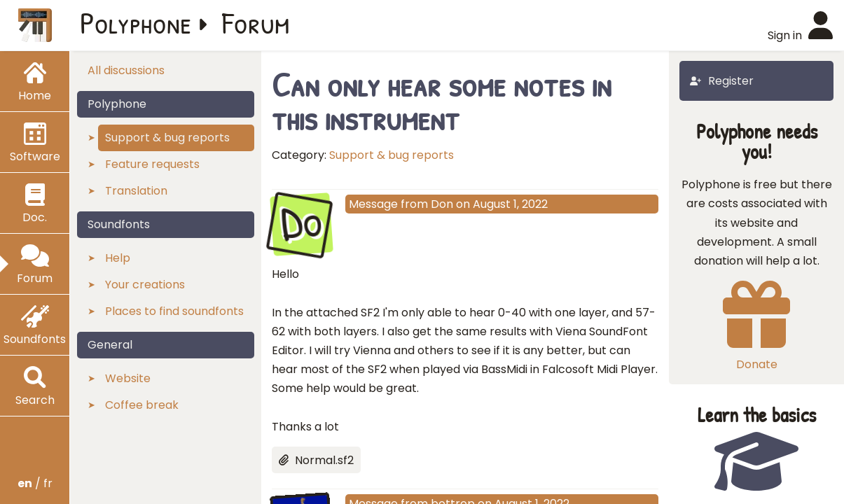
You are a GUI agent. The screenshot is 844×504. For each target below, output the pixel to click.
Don (442, 204)
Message (373, 204)
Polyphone (136, 22)
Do (301, 222)
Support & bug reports (391, 155)
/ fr (35, 483)
